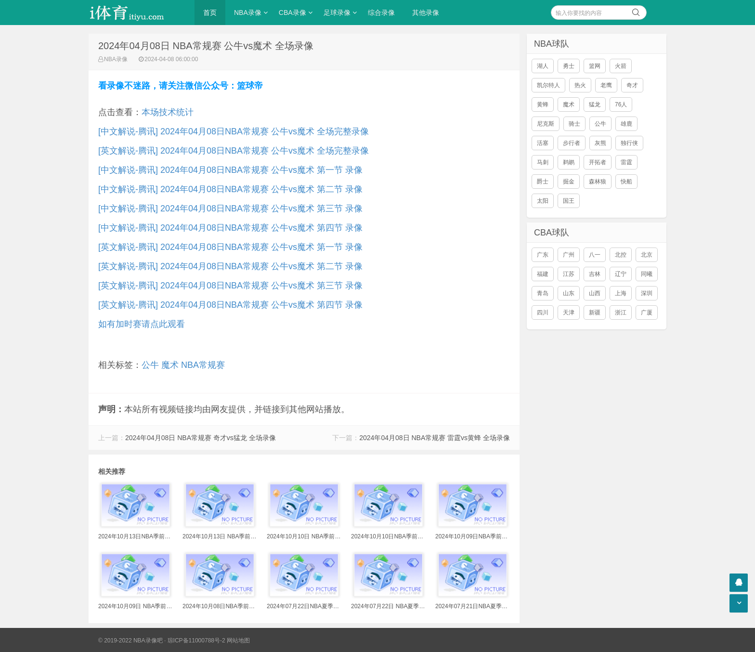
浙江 (620, 312)
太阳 (542, 200)
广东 (542, 254)
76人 (621, 104)
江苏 (568, 274)
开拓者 (597, 162)
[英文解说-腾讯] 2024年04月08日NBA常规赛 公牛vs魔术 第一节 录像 (230, 247)
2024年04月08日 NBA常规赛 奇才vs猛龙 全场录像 (200, 438)
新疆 (594, 312)
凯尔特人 (548, 85)
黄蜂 (542, 104)
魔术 (170, 365)
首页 (210, 12)
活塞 (542, 143)
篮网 (594, 66)
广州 (568, 254)
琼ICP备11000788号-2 (196, 640)
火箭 (620, 66)
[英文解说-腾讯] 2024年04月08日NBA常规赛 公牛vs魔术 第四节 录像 (230, 305)
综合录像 (381, 12)
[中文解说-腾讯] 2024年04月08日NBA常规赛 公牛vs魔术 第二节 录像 (230, 189)
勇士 (568, 66)
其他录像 (425, 12)
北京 (646, 254)
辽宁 (620, 274)
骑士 (574, 123)
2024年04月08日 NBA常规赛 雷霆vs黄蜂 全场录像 (434, 438)
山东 (568, 293)
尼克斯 (545, 123)
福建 (542, 274)
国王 (568, 200)
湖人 (542, 66)
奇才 (632, 85)
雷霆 (626, 162)
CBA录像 (292, 12)
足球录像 (337, 12)
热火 (580, 85)
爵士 (542, 181)
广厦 (646, 312)
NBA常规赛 (203, 365)
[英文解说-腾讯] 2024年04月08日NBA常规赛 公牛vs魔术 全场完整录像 (233, 151)
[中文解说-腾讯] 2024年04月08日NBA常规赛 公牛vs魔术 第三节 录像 (230, 208)
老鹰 (606, 85)
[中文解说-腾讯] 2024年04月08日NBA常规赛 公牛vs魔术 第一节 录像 (230, 170)
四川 (542, 312)
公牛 (150, 365)
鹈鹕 (568, 162)
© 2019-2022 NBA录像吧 (130, 640)
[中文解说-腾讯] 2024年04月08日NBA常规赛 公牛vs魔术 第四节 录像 (230, 228)
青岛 (542, 293)
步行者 (571, 143)
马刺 (542, 162)
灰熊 (600, 143)
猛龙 (594, 104)
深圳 (646, 293)
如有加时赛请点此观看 (141, 324)
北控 (620, 254)
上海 (620, 293)
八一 (594, 254)
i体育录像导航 (137, 12)
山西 (594, 293)
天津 (568, 312)
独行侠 (629, 143)
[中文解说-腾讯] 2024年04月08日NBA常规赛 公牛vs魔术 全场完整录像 (233, 131)
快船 (626, 181)
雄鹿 (626, 123)
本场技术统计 (168, 112)
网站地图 (238, 640)
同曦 (646, 274)
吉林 (594, 274)
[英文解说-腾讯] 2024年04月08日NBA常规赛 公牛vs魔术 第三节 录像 (230, 285)
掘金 (568, 181)
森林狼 (597, 181)
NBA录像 (247, 12)
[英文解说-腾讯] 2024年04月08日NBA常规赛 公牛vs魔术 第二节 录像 (230, 266)
